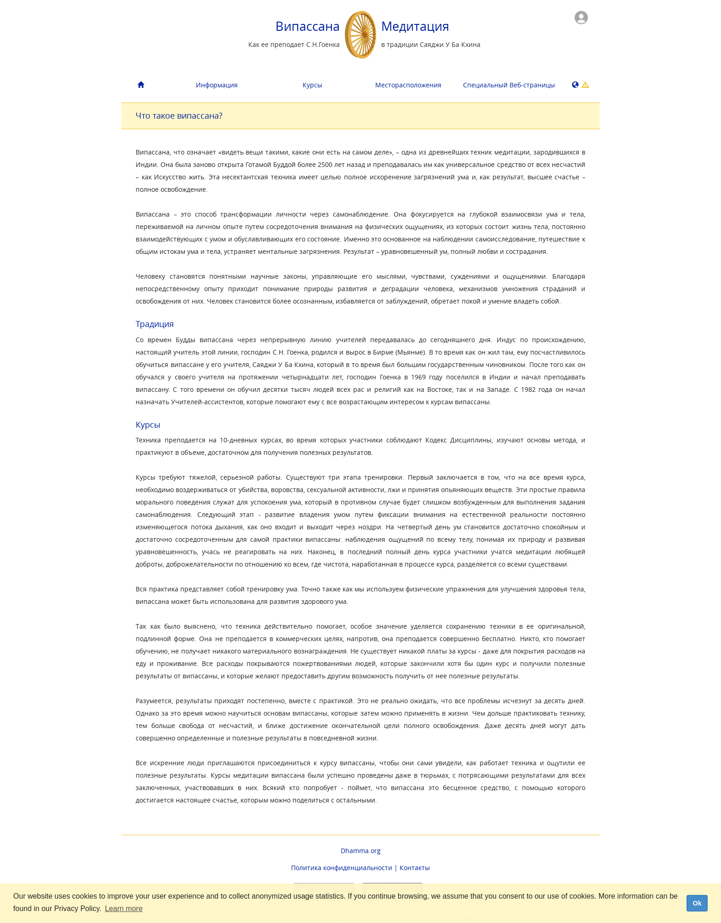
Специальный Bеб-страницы (507, 84)
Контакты (415, 867)
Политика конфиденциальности (341, 867)
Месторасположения (408, 84)
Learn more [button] (124, 908)
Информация (217, 84)
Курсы (312, 84)
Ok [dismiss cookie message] (696, 903)
